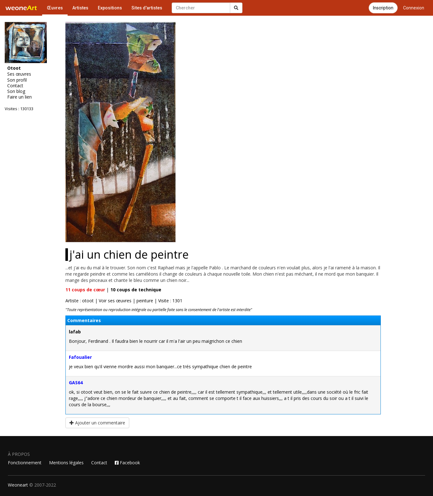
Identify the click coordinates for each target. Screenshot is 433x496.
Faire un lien (19, 97)
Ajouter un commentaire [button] (97, 423)
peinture (144, 301)
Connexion (413, 7)
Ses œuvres (19, 74)
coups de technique (135, 290)
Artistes (80, 7)
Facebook (127, 463)
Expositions (110, 7)
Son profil (17, 80)
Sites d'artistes (146, 7)
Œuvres (55, 7)
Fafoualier (80, 357)
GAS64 (76, 382)
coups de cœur (85, 290)
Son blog (16, 91)
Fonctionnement (25, 463)
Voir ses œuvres (115, 301)
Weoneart (18, 485)
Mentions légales (66, 463)
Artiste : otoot (79, 301)
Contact (15, 86)
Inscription (383, 7)
